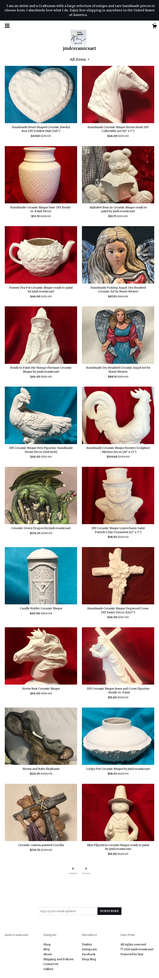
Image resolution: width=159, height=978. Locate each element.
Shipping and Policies (58, 959)
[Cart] (154, 27)
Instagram (89, 949)
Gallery (48, 969)
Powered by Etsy (131, 954)
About (47, 954)
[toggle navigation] (7, 26)
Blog (46, 949)
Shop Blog (89, 959)
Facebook (88, 954)
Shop (47, 944)
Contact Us (50, 964)
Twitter (87, 944)
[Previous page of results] (73, 868)
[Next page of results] (86, 868)
